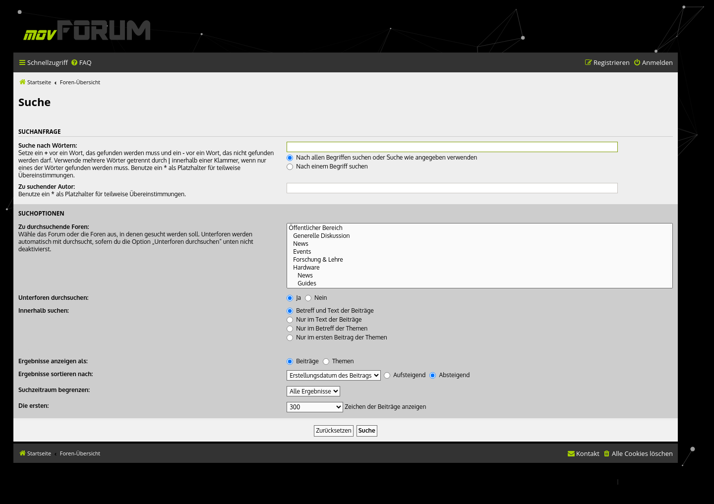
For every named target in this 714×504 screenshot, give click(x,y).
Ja (294, 297)
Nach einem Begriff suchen (327, 166)
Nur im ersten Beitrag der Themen (337, 337)
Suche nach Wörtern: (47, 145)
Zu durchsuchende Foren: (53, 226)
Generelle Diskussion (480, 236)
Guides (480, 283)
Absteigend (449, 375)
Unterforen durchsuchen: (53, 297)
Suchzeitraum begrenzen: (54, 389)
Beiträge (303, 361)
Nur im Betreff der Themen (327, 328)
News (480, 244)
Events (480, 252)
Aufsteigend (404, 375)
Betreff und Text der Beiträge (330, 310)
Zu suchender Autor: (46, 186)
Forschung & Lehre (480, 260)
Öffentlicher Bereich (480, 228)
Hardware (480, 268)
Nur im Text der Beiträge (324, 319)
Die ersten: (33, 405)
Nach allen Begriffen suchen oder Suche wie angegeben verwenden (382, 157)
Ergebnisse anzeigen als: (53, 361)
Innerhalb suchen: (43, 310)
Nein (316, 297)
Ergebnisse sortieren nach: (55, 374)
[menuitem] (81, 63)
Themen (338, 361)
